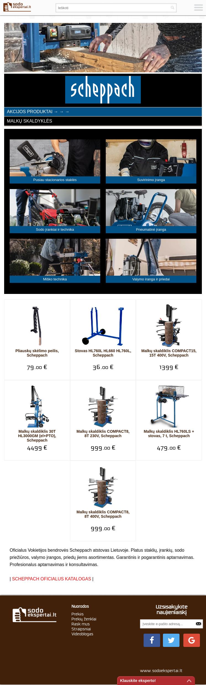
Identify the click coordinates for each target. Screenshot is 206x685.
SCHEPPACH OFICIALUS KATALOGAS (51, 579)
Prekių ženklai (84, 619)
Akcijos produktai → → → (38, 111)
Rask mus (81, 624)
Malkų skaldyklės (29, 121)
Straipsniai (81, 629)
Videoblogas (82, 634)
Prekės (78, 614)
